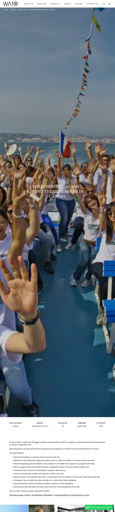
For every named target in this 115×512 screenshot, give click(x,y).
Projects (55, 3)
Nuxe (39, 443)
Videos (67, 3)
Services (41, 3)
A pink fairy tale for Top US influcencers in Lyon (78, 501)
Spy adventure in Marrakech (45, 501)
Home (6, 10)
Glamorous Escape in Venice (21, 501)
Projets (14, 10)
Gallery (79, 3)
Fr (104, 4)
